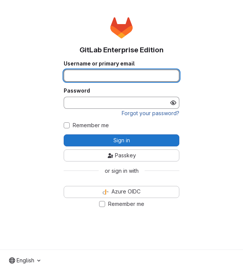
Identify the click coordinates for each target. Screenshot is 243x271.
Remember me (91, 125)
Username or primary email (99, 64)
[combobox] (25, 260)
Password (77, 91)
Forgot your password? (150, 113)
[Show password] (173, 103)
